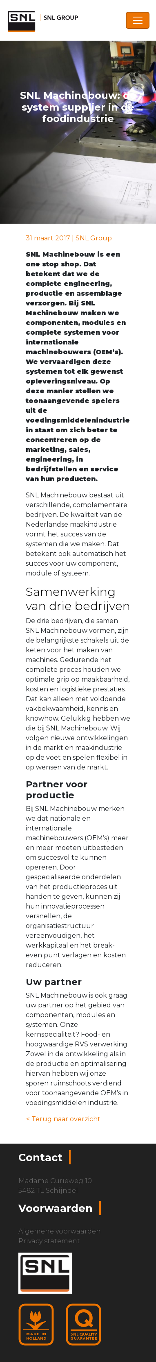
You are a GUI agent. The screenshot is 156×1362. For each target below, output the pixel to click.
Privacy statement (49, 1241)
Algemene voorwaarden (59, 1231)
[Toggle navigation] (137, 20)
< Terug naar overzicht (63, 1119)
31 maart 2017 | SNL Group (69, 238)
